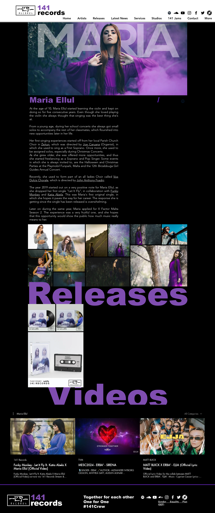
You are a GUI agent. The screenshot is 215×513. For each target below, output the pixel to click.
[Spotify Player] (167, 113)
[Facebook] (172, 497)
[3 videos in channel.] (107, 448)
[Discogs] (209, 13)
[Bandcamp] (160, 497)
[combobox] (193, 413)
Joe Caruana (91, 144)
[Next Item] (181, 255)
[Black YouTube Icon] (182, 13)
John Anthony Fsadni (90, 180)
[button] (20, 413)
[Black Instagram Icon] (189, 13)
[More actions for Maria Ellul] (20, 413)
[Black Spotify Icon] (183, 101)
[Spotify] (169, 13)
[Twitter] (178, 497)
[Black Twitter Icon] (202, 13)
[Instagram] (166, 497)
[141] (44, 7)
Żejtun (45, 144)
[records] (51, 12)
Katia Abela (55, 194)
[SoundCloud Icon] (176, 13)
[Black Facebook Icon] (196, 13)
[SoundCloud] (148, 497)
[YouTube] (154, 497)
